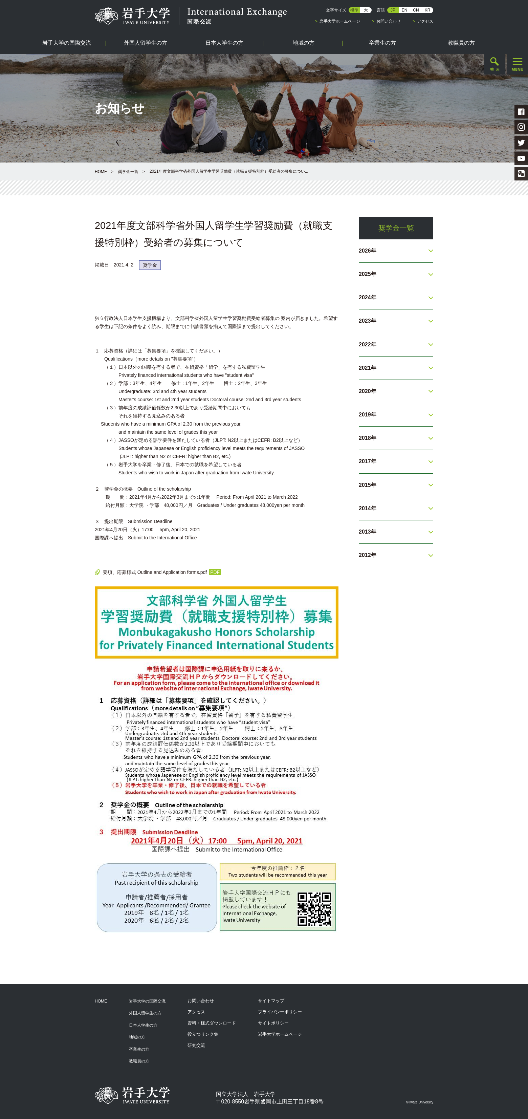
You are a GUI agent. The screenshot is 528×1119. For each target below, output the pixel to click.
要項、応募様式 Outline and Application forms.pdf (155, 572)
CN (416, 10)
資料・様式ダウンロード (212, 1023)
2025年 (367, 274)
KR (428, 10)
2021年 (367, 368)
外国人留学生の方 (145, 1013)
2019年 (367, 414)
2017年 (367, 461)
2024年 (367, 297)
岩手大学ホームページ (340, 21)
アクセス (425, 21)
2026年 (367, 251)
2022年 (367, 344)
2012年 (367, 555)
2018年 (367, 438)
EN (405, 10)
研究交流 (196, 1045)
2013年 (367, 532)
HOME (101, 171)
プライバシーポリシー (280, 1011)
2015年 (367, 485)
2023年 (367, 321)
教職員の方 (139, 1061)
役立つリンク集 (203, 1034)
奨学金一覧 (128, 171)
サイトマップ (271, 1000)
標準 (354, 10)
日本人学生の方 (143, 1025)
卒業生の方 (139, 1049)
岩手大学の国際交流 (147, 1001)
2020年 (367, 391)
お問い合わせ (388, 21)
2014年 (367, 508)
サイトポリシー (273, 1023)
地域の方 (137, 1037)
